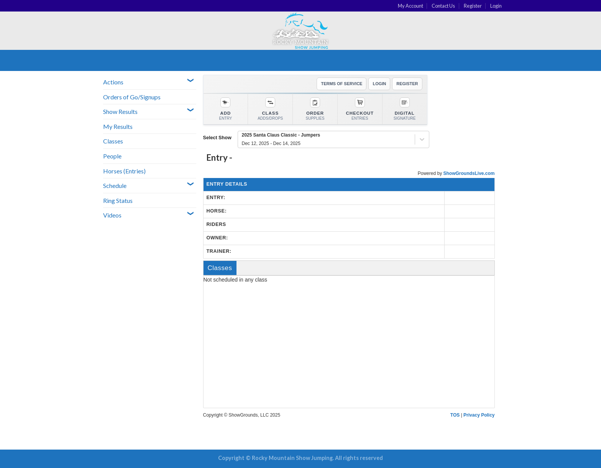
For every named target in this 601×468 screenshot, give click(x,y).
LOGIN (379, 83)
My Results (118, 126)
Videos (112, 215)
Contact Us (443, 6)
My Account (410, 6)
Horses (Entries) (124, 171)
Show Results (120, 111)
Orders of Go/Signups (132, 97)
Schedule (114, 185)
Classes (113, 141)
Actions (113, 82)
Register (473, 6)
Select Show (217, 137)
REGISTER (407, 83)
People (112, 156)
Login (496, 6)
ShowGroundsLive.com (468, 173)
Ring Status (118, 200)
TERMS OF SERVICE (341, 83)
